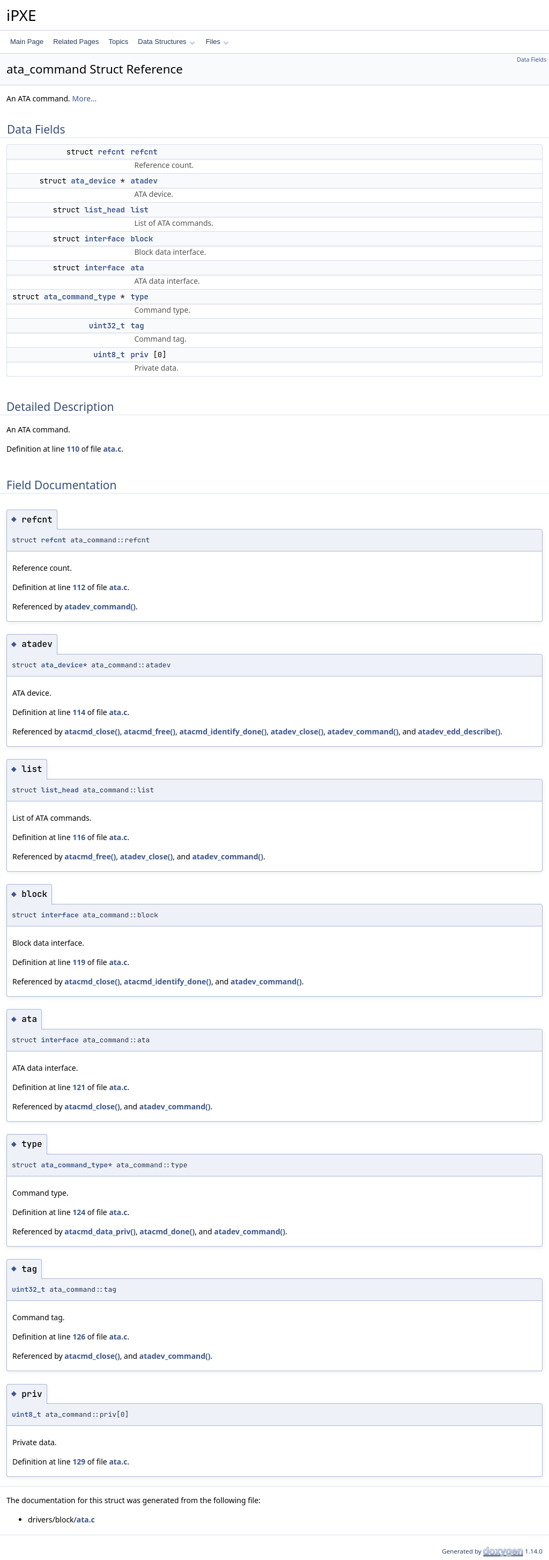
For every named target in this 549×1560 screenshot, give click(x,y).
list (139, 210)
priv (139, 354)
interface (104, 239)
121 (78, 1087)
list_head (104, 210)
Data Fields (531, 59)
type (139, 296)
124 (78, 1212)
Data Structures (166, 42)
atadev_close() (297, 731)
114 (78, 712)
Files (217, 42)
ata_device (93, 181)
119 (78, 962)
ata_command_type (80, 296)
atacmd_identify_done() (222, 731)
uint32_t (107, 325)
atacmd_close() (92, 731)
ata (137, 268)
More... (84, 98)
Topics (118, 42)
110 (72, 449)
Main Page (26, 42)
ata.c (112, 449)
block (141, 239)
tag (137, 325)
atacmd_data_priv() (100, 1231)
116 (78, 837)
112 (78, 587)
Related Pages (76, 42)
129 (78, 1461)
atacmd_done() (167, 1231)
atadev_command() (100, 606)
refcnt (111, 152)
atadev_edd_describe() (459, 731)
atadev (143, 181)
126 (78, 1336)
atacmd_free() (149, 731)
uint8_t (109, 354)
